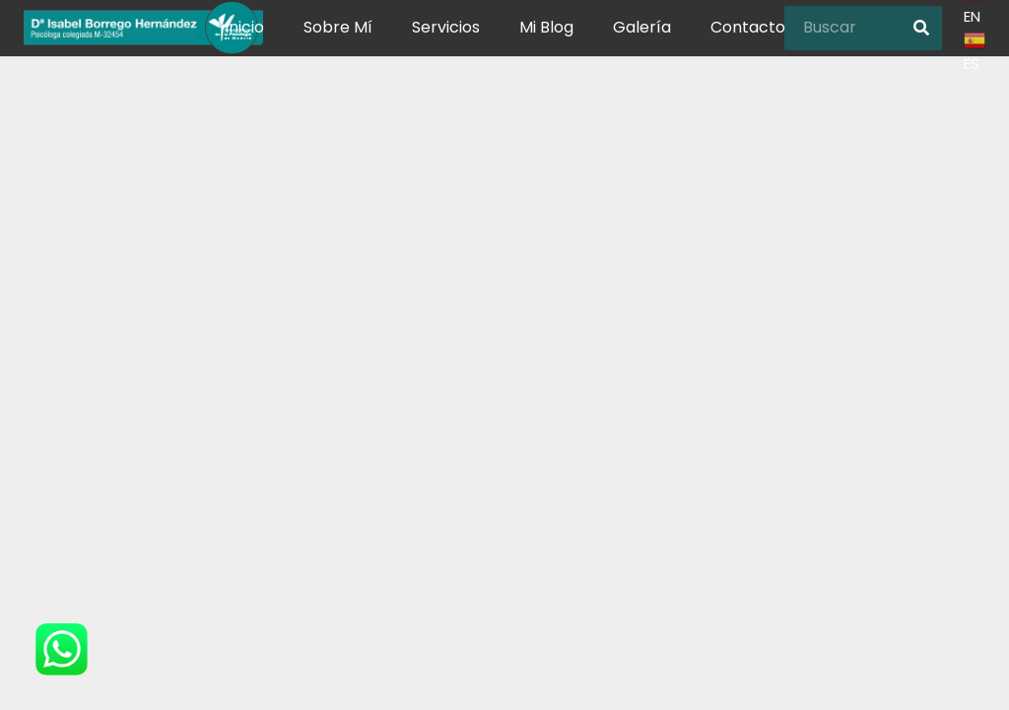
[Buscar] (863, 50)
